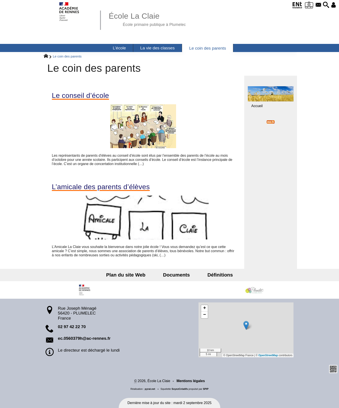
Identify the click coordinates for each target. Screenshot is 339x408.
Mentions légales (191, 381)
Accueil (257, 106)
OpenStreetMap (268, 355)
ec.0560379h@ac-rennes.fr (84, 338)
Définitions (214, 275)
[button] (323, 5)
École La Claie (147, 19)
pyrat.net (150, 389)
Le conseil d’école (80, 95)
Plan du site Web (132, 275)
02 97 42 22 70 (72, 326)
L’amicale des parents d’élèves (101, 186)
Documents (176, 275)
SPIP (206, 389)
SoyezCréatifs (179, 389)
